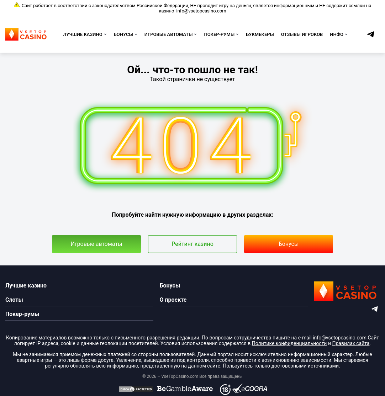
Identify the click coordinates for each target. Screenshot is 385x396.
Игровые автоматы (96, 244)
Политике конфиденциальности (289, 343)
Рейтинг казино (192, 244)
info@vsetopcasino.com (201, 11)
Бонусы (289, 244)
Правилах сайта (350, 343)
